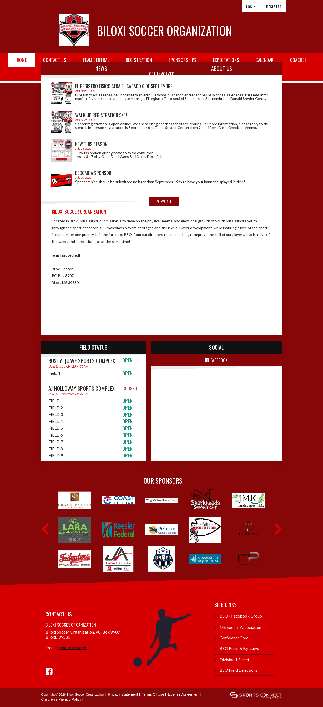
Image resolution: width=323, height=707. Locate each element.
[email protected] (66, 255)
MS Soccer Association (237, 627)
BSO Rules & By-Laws (236, 648)
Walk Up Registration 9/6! (101, 115)
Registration (139, 60)
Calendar (264, 60)
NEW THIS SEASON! (91, 144)
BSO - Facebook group (238, 616)
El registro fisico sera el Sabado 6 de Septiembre (123, 86)
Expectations (226, 60)
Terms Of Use (153, 694)
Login (251, 7)
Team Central (96, 60)
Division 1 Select (231, 660)
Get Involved (162, 74)
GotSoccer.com (231, 638)
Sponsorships (182, 60)
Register (274, 7)
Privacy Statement (123, 694)
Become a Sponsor (93, 173)
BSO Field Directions (236, 670)
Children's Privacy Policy (61, 699)
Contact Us (54, 60)
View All (164, 201)
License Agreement (183, 694)
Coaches (298, 60)
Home (22, 60)
